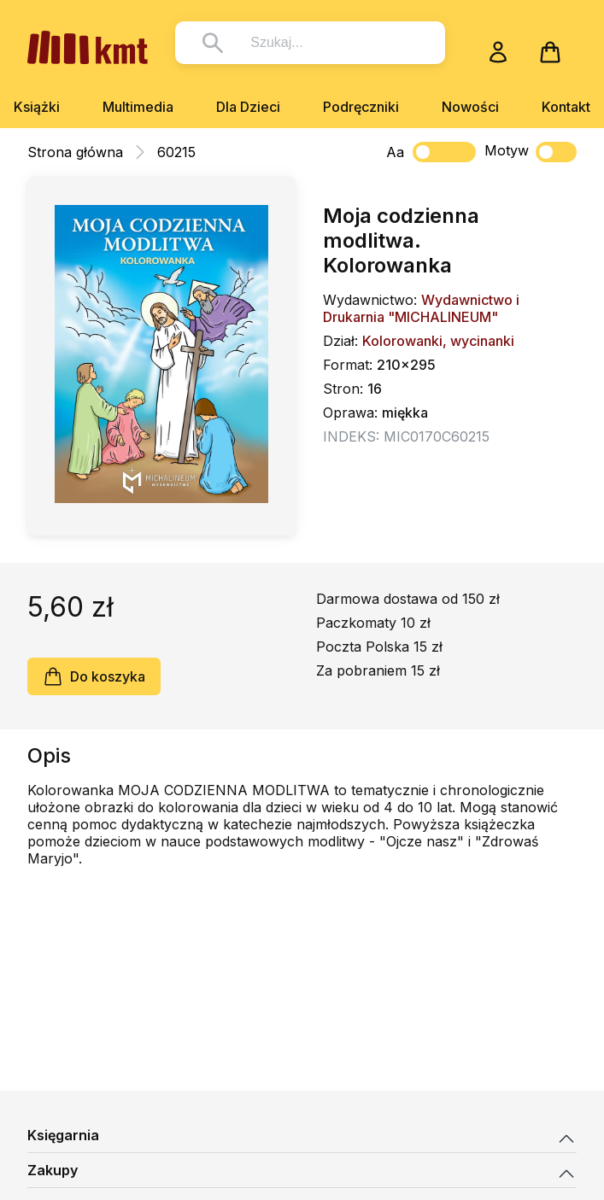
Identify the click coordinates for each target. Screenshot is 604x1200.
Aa (395, 152)
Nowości (470, 106)
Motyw (530, 152)
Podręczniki (361, 106)
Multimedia (138, 106)
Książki (37, 106)
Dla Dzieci (248, 106)
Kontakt (566, 106)
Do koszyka (94, 676)
